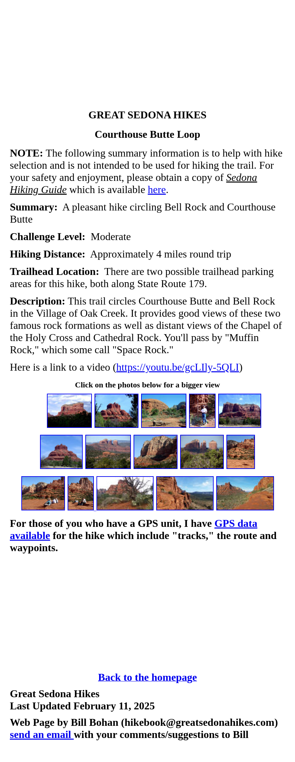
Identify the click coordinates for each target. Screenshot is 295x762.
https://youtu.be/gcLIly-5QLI (177, 367)
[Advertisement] (147, 56)
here (157, 189)
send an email (42, 734)
